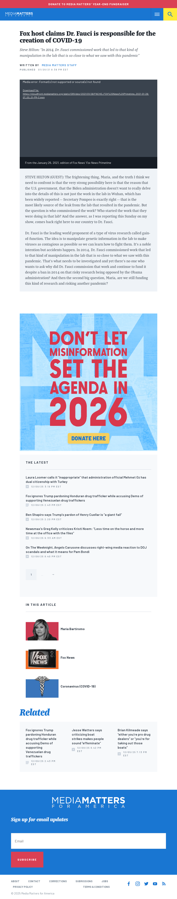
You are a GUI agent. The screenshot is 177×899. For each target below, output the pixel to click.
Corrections (58, 881)
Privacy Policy (23, 886)
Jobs (104, 881)
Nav (154, 14)
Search (170, 14)
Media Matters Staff (59, 65)
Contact (34, 881)
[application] (88, 118)
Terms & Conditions (96, 886)
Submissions (84, 881)
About (15, 881)
